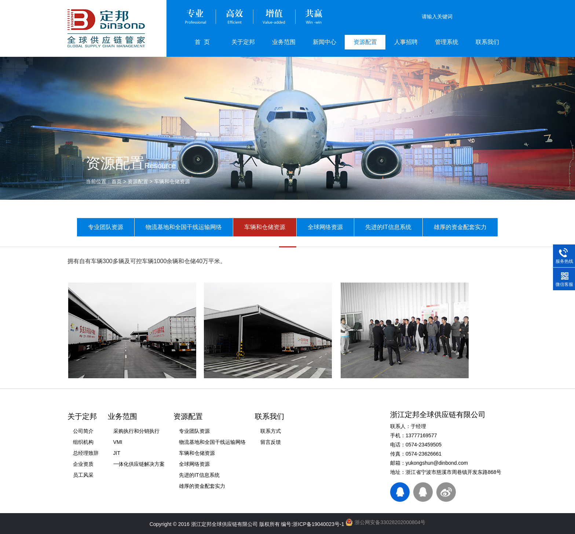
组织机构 (83, 442)
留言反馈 (270, 442)
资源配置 (365, 42)
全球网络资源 (325, 227)
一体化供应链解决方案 (139, 464)
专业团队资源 (105, 227)
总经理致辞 (86, 453)
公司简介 (83, 431)
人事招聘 (406, 42)
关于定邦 (243, 42)
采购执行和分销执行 (136, 431)
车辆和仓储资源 (172, 181)
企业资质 (83, 464)
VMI (117, 442)
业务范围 (284, 42)
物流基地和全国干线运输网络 (184, 227)
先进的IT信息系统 (388, 227)
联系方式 (270, 431)
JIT (116, 453)
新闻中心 (324, 42)
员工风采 (83, 475)
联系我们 (487, 42)
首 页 (202, 42)
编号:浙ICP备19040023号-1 (312, 524)
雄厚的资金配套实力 (460, 227)
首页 (116, 181)
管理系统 (446, 42)
